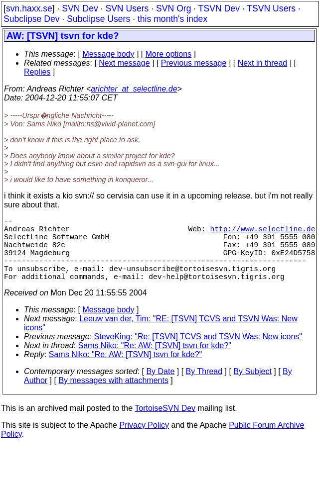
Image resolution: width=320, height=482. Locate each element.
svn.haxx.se (29, 8)
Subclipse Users (98, 19)
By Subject (252, 387)
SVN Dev (80, 8)
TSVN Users (271, 8)
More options (169, 54)
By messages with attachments (113, 396)
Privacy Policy (144, 441)
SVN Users (127, 8)
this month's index (172, 19)
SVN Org (173, 8)
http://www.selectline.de (262, 232)
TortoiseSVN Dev (165, 424)
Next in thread (263, 63)
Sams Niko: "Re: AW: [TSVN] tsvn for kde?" (154, 361)
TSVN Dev (219, 8)
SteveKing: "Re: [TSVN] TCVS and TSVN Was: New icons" (198, 352)
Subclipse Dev (31, 19)
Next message (124, 63)
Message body (108, 54)
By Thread (204, 387)
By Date (160, 387)
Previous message (194, 63)
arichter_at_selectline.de (134, 89)
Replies (37, 72)
